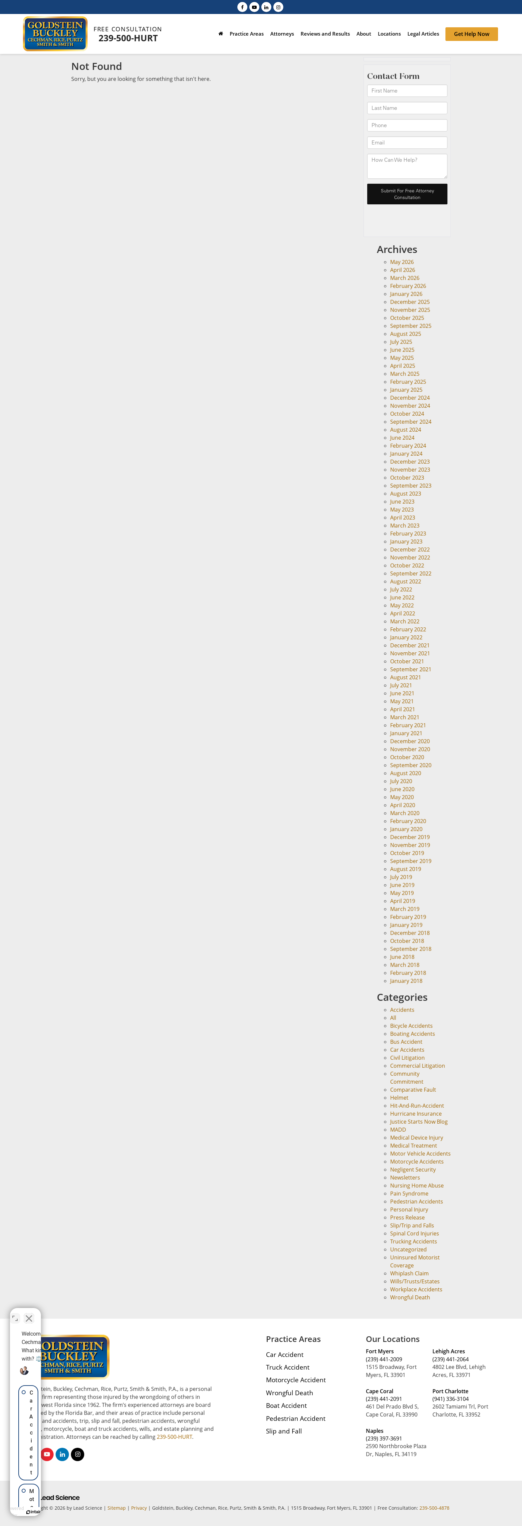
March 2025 (404, 373)
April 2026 (402, 270)
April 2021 (402, 709)
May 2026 (402, 262)
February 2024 (408, 445)
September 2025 (410, 325)
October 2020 (407, 757)
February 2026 (408, 286)
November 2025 (410, 310)
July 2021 (401, 685)
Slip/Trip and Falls (412, 1225)
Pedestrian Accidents (416, 1201)
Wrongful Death (410, 1297)
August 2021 (405, 677)
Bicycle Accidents (411, 1025)
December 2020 (410, 741)
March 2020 (404, 813)
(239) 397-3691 (384, 1438)
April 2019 (402, 901)
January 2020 (406, 829)
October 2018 (407, 941)
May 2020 (402, 797)
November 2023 (410, 469)
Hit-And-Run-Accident (417, 1105)
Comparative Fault (413, 1089)
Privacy (139, 1508)
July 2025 (401, 341)
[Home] (220, 34)
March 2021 (404, 717)
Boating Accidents (412, 1033)
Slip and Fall (284, 1430)
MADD (398, 1129)
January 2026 (406, 294)
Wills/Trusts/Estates (415, 1281)
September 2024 (410, 421)
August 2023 (405, 493)
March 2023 (404, 525)
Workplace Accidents (416, 1289)
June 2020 (402, 789)
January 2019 (406, 925)
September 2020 (410, 765)
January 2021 (406, 733)
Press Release (407, 1217)
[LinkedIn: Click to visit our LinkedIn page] (266, 6)
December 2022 (410, 549)
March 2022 (404, 621)
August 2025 (405, 333)
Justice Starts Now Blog (419, 1121)
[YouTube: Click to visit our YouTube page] (254, 6)
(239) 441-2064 (450, 1359)
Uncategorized (408, 1249)
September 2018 (410, 949)
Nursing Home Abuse (417, 1185)
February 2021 (408, 725)
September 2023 (410, 485)
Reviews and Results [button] (325, 33)
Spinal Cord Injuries (414, 1233)
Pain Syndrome (409, 1193)
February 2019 (408, 917)
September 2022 (410, 573)
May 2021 (402, 701)
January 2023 (406, 541)
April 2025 (402, 365)
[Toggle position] (104, 1313)
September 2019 (410, 861)
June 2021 (402, 693)
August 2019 (405, 869)
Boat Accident (286, 1405)
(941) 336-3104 (450, 1399)
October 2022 (407, 565)
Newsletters (405, 1177)
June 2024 (402, 437)
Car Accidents (407, 1049)
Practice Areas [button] (247, 33)
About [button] (364, 33)
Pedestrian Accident (296, 1418)
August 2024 (405, 429)
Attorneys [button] (282, 33)
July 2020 (401, 781)
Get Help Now (471, 34)
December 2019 (410, 837)
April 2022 (402, 613)
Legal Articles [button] (423, 33)
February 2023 (408, 533)
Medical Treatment (413, 1145)
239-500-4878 (434, 1508)
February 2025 (408, 381)
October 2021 (407, 661)
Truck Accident (288, 1367)
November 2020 (410, 749)
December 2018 (410, 933)
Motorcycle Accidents (417, 1161)
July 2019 (401, 877)
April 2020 (402, 805)
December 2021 (410, 645)
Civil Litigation (407, 1057)
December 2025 (410, 302)
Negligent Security (413, 1169)
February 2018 (408, 973)
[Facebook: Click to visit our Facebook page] (242, 6)
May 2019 (402, 893)
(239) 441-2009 (384, 1359)
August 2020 (405, 773)
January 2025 (406, 389)
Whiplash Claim (409, 1273)
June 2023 (402, 501)
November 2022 (410, 557)
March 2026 (404, 278)
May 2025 (402, 357)
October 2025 (407, 318)
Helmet (399, 1097)
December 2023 (410, 461)
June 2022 (402, 597)
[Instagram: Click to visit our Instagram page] (278, 6)
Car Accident (285, 1354)
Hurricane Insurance (416, 1113)
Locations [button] (389, 33)
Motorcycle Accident (296, 1379)
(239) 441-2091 (384, 1399)
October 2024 (407, 413)
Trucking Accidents (413, 1241)
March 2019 (404, 909)
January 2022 (406, 637)
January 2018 (406, 980)
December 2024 (410, 397)
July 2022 (401, 589)
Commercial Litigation (417, 1065)
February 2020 (408, 821)
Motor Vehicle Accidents (420, 1153)
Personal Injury (409, 1209)
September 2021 (410, 669)
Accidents (402, 1009)
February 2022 (408, 629)
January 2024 (406, 453)
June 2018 (402, 957)
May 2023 (402, 509)
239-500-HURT (128, 38)
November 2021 (410, 653)
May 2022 (402, 605)
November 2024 (410, 405)
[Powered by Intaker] (83, 1512)
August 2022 (405, 581)
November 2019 (410, 845)
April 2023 (402, 517)
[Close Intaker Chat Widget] (118, 1313)
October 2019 (407, 853)
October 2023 (407, 477)
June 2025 (402, 349)
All (393, 1017)
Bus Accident (406, 1041)
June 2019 (402, 885)
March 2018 (404, 965)
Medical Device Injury (416, 1137)
